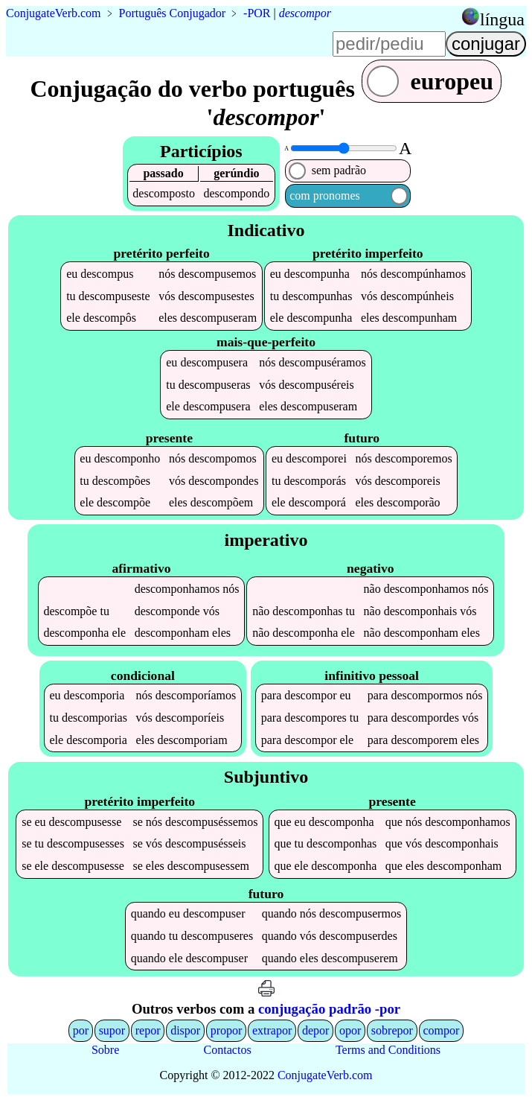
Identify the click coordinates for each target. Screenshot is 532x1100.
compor (441, 1030)
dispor (185, 1030)
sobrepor (392, 1030)
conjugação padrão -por (329, 1009)
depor (315, 1030)
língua (502, 19)
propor (227, 1030)
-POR (256, 13)
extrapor (272, 1030)
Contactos (227, 1049)
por (81, 1030)
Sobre (105, 1049)
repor (148, 1030)
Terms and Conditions (388, 1049)
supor (112, 1030)
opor (350, 1030)
